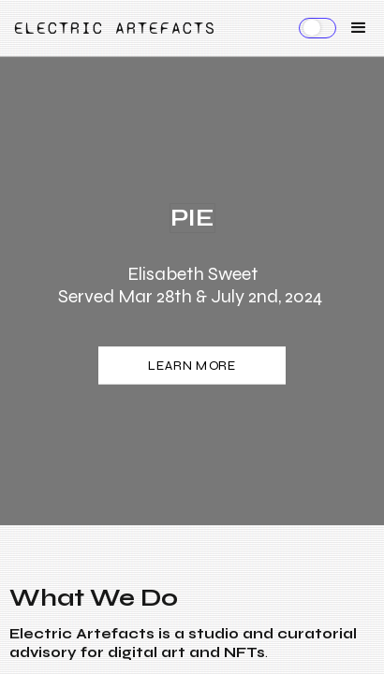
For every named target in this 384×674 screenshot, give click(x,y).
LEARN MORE (192, 366)
